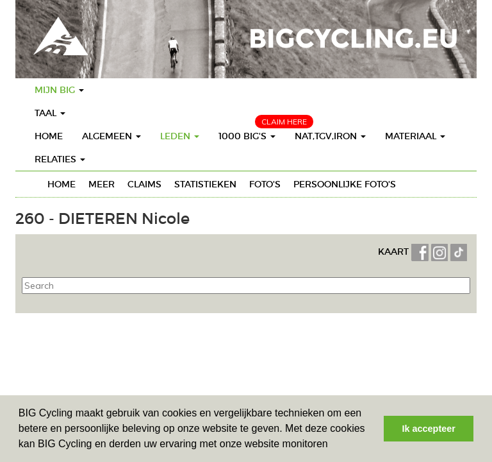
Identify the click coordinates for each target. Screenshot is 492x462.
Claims (144, 184)
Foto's (265, 184)
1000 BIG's (246, 136)
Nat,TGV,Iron (330, 136)
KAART (394, 251)
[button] (332, 445)
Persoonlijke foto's (344, 184)
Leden (179, 136)
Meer (101, 184)
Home (49, 136)
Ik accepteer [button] (428, 429)
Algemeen (111, 136)
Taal (50, 113)
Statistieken (205, 184)
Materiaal (415, 136)
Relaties (60, 159)
